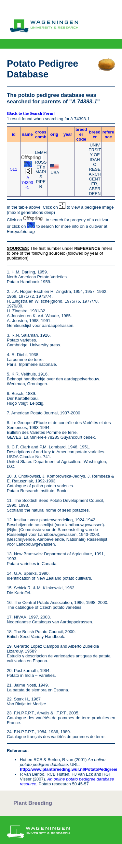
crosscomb (41, 134)
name (27, 134)
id (14, 134)
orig (54, 134)
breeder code (81, 134)
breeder (95, 134)
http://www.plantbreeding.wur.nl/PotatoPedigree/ (68, 769)
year (67, 134)
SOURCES (17, 248)
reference (108, 134)
